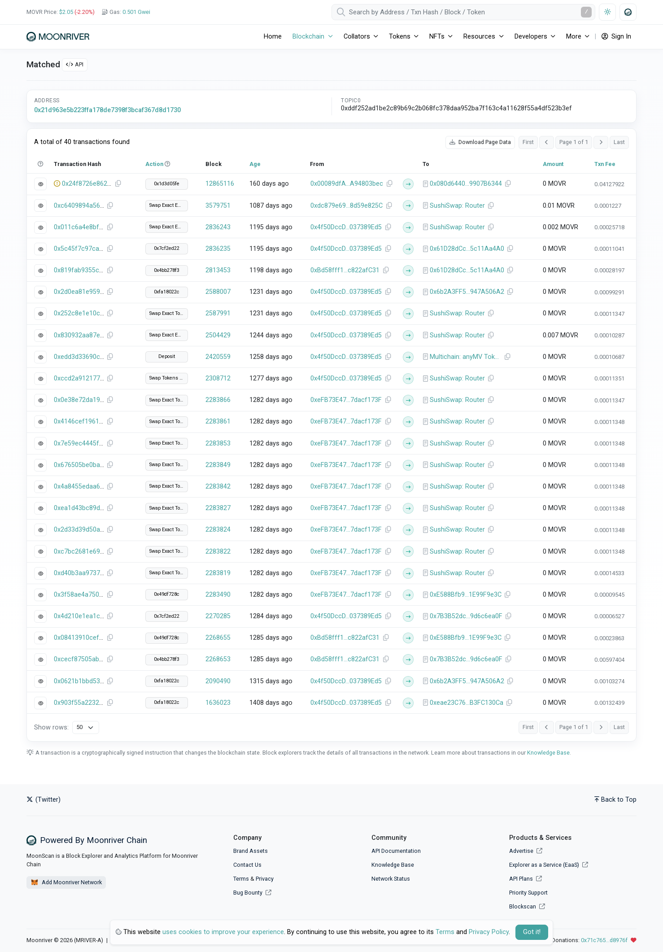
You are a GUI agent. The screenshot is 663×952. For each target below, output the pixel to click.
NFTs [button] (437, 36)
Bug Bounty (247, 892)
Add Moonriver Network (66, 882)
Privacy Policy (489, 932)
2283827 (218, 508)
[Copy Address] (389, 184)
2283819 (218, 573)
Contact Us (247, 864)
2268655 (218, 638)
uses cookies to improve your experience (223, 932)
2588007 (218, 292)
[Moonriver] (57, 36)
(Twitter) (43, 800)
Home (273, 36)
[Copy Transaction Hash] (118, 184)
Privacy (265, 878)
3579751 (218, 206)
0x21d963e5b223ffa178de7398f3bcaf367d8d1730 (107, 110)
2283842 (218, 486)
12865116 (219, 184)
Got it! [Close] (532, 932)
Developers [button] (531, 36)
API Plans (525, 878)
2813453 (218, 270)
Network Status (390, 878)
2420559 (218, 357)
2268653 (218, 659)
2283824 (218, 529)
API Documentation (396, 850)
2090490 (218, 681)
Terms (241, 878)
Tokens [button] (399, 36)
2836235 (218, 249)
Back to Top (615, 800)
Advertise (525, 850)
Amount (553, 164)
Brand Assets (250, 850)
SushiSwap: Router (457, 206)
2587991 (218, 313)
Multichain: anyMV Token (466, 357)
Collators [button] (357, 36)
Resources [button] (479, 36)
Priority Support (528, 892)
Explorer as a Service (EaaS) (548, 864)
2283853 (218, 443)
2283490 (218, 594)
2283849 (218, 465)
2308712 (218, 378)
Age (255, 164)
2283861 (218, 421)
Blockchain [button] (308, 36)
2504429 (218, 335)
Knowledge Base (548, 752)
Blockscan (527, 906)
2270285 (218, 616)
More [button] (573, 36)
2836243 (218, 227)
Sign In (616, 36)
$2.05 (66, 12)
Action (154, 164)
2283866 (218, 400)
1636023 (218, 703)
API (74, 64)
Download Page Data (480, 142)
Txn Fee (604, 164)
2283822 (218, 551)
